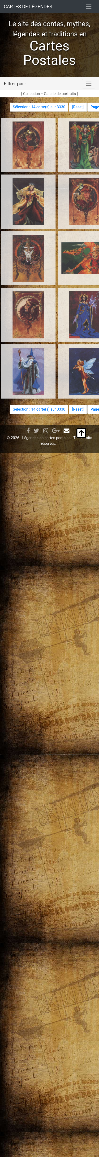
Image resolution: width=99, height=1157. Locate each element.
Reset (77, 107)
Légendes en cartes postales (46, 438)
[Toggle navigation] (88, 6)
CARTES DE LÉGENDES (28, 6)
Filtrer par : (15, 84)
